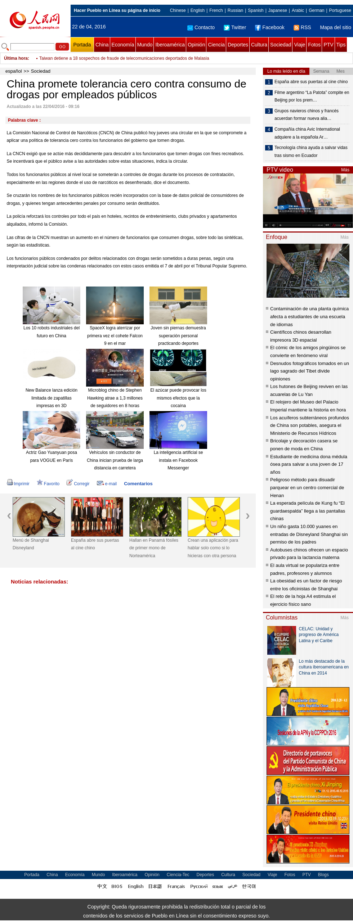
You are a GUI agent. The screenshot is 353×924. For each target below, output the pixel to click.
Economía (123, 45)
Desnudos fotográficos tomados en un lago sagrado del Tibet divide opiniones (309, 371)
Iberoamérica (170, 45)
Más (345, 169)
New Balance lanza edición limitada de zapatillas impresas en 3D (51, 398)
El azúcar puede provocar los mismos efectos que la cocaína (178, 398)
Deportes (238, 45)
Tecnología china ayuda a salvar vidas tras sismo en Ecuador (311, 151)
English (198, 10)
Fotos (314, 45)
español (13, 71)
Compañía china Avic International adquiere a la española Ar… (307, 133)
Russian (235, 10)
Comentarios (138, 483)
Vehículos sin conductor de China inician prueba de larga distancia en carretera (115, 460)
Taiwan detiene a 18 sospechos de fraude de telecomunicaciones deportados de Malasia (124, 58)
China (102, 45)
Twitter (235, 27)
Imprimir (18, 483)
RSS (302, 27)
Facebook (269, 27)
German (316, 10)
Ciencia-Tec (178, 874)
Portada (82, 45)
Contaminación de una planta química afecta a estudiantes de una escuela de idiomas (309, 316)
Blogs (323, 874)
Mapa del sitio (335, 27)
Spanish (255, 10)
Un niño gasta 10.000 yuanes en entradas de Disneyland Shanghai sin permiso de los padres (309, 534)
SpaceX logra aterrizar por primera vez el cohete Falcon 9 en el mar (115, 335)
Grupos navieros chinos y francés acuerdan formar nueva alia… (306, 114)
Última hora (16, 58)
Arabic (298, 10)
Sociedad (280, 45)
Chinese (178, 10)
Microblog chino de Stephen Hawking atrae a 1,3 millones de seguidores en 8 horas (115, 398)
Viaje (299, 45)
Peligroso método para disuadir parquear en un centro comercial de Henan (307, 487)
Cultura (259, 45)
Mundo (145, 45)
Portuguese (340, 10)
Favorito (48, 483)
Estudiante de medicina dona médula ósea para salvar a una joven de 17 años (308, 464)
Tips (341, 45)
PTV (328, 45)
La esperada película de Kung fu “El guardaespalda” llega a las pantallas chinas (307, 510)
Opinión (196, 45)
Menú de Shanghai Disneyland (31, 544)
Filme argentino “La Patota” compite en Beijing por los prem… (311, 96)
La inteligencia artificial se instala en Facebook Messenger (178, 460)
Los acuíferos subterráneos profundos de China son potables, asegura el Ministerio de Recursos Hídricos (309, 425)
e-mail (107, 483)
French (216, 10)
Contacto (201, 27)
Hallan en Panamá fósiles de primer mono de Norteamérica (153, 548)
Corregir (78, 483)
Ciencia (216, 45)
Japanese (277, 10)
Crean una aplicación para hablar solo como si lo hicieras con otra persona (213, 548)
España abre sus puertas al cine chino (95, 544)
